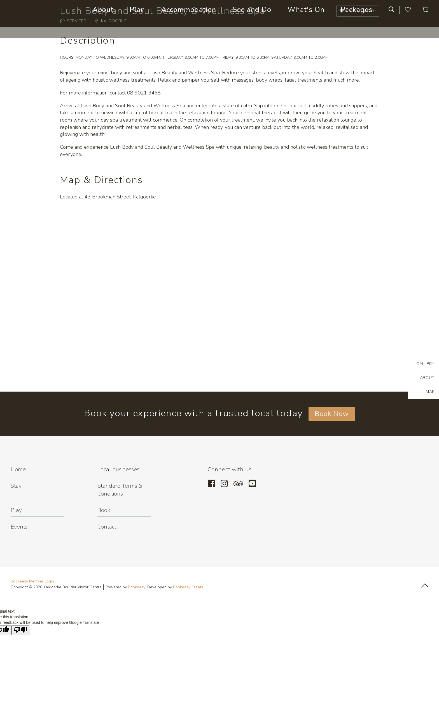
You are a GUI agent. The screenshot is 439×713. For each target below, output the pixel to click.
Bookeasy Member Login (32, 581)
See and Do (251, 10)
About (103, 10)
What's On (306, 10)
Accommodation (188, 10)
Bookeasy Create (188, 587)
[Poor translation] (20, 630)
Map (430, 391)
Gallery (425, 363)
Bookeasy (136, 587)
